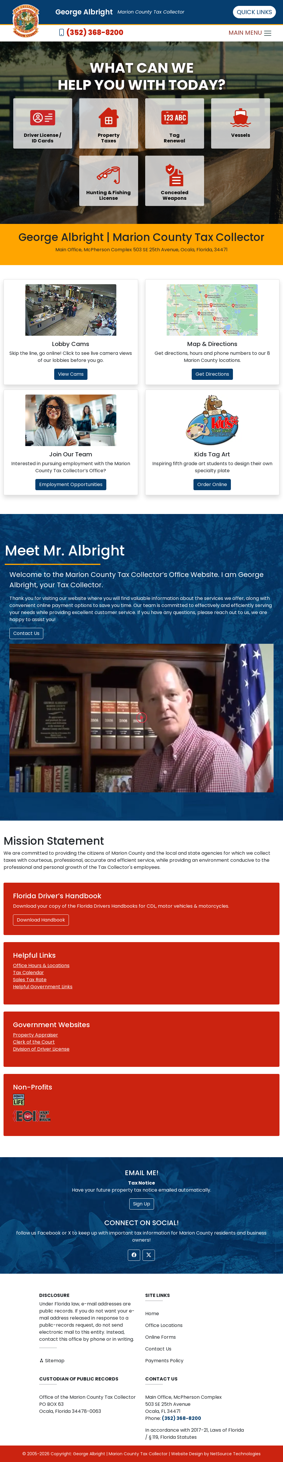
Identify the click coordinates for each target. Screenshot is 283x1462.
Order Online (212, 484)
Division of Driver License (41, 1049)
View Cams (71, 374)
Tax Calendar (28, 972)
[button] (141, 718)
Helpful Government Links (42, 986)
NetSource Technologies (235, 1454)
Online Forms (160, 1337)
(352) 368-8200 (94, 32)
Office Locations (164, 1325)
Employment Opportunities (70, 484)
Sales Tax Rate (30, 979)
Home (152, 1313)
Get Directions (212, 374)
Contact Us (158, 1348)
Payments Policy (164, 1360)
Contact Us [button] (26, 633)
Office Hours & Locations (41, 965)
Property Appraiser (35, 1035)
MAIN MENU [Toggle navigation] (250, 33)
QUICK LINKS (254, 12)
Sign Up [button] (141, 1203)
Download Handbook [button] (41, 920)
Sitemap (51, 1360)
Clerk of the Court (34, 1042)
